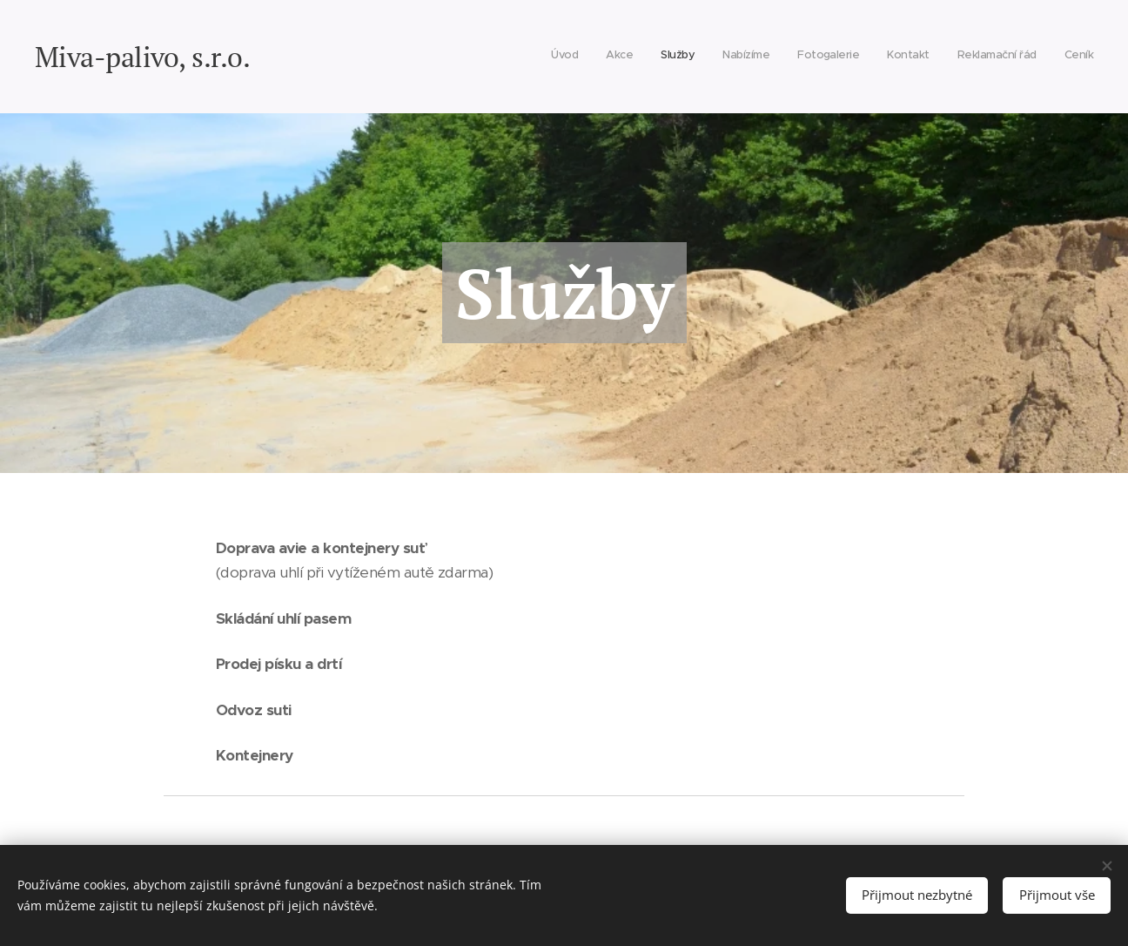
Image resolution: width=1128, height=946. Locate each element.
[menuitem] (903, 56)
